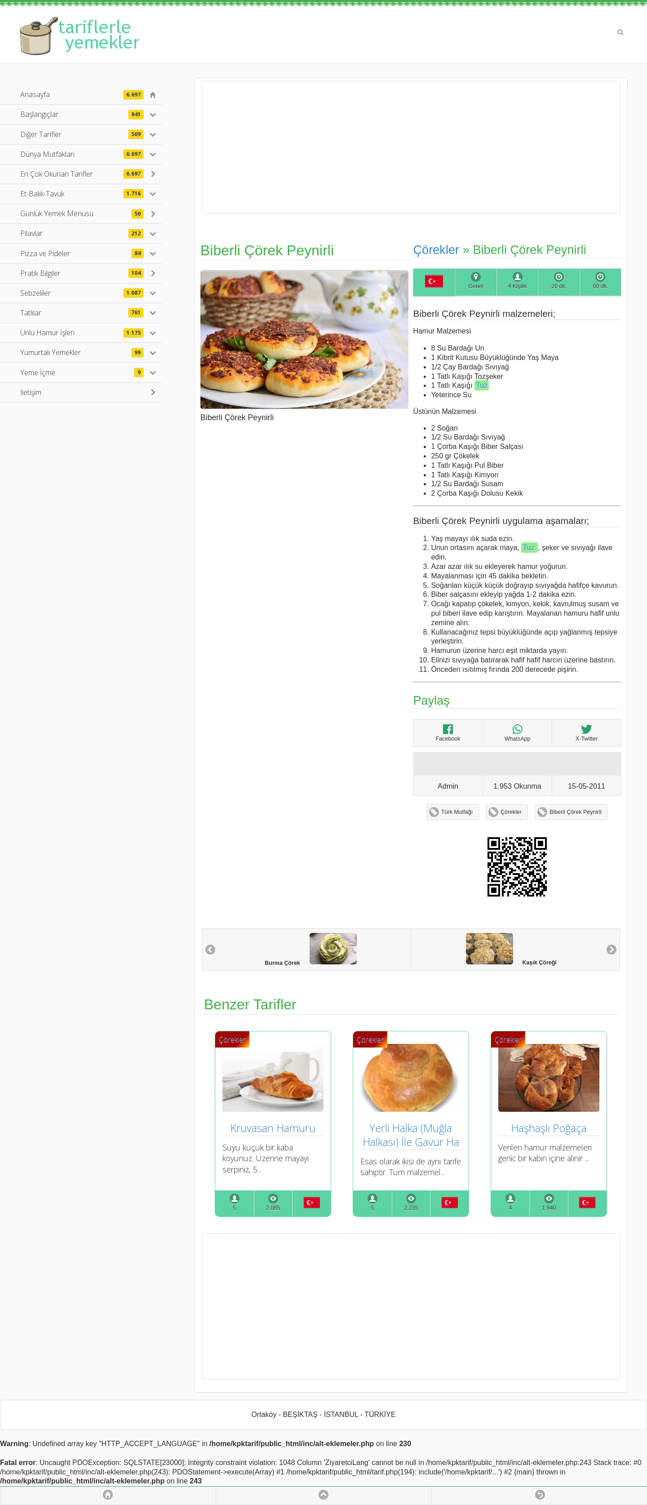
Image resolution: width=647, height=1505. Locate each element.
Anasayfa (82, 94)
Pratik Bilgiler (82, 273)
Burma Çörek (311, 949)
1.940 (549, 1208)
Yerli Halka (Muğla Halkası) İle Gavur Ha (411, 1134)
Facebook (448, 733)
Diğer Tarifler (82, 134)
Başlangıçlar (82, 114)
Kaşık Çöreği (511, 949)
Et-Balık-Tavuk (82, 194)
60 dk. (600, 286)
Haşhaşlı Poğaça (549, 1127)
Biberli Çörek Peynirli (576, 812)
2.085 (273, 1208)
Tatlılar (82, 313)
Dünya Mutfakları (82, 154)
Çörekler (436, 250)
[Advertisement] (411, 147)
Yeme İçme (82, 372)
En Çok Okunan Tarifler (82, 174)
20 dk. (559, 286)
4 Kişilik (517, 286)
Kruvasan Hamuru (272, 1127)
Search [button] (620, 32)
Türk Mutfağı (457, 812)
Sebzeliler (82, 293)
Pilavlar (82, 233)
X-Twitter (587, 733)
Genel (475, 286)
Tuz (481, 385)
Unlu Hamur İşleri (82, 332)
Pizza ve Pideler (82, 253)
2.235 (411, 1208)
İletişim (30, 392)
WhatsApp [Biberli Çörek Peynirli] (518, 733)
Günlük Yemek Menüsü (82, 213)
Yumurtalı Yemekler (82, 352)
